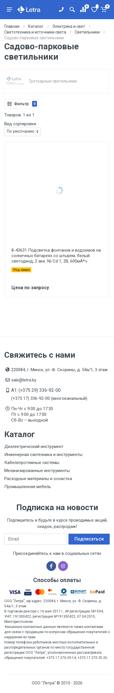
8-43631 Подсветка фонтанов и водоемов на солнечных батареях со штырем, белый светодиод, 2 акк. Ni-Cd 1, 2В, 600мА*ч (56, 256)
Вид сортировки (20, 123)
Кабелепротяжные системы (31, 462)
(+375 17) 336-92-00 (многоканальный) (49, 398)
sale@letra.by (23, 380)
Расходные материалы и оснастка (38, 478)
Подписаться (89, 539)
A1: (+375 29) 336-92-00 (36, 390)
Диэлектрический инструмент (33, 446)
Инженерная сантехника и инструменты (43, 454)
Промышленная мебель (27, 486)
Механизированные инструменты (37, 470)
